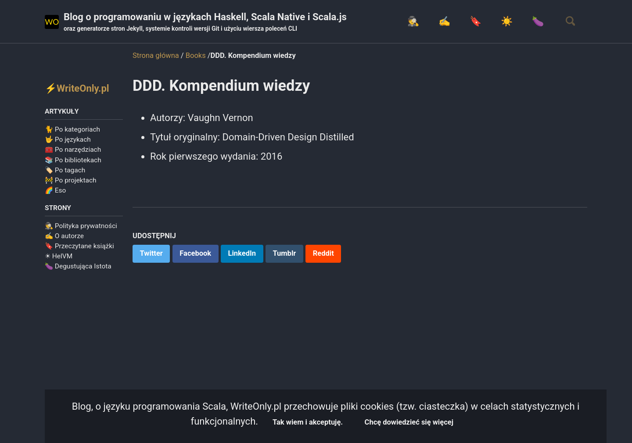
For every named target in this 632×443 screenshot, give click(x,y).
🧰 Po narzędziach (73, 150)
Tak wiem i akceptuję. (308, 422)
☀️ (506, 21)
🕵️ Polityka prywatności (81, 226)
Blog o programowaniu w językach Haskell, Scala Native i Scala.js (205, 22)
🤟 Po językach (68, 139)
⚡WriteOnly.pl (77, 88)
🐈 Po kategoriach (72, 129)
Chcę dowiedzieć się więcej (409, 422)
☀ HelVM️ (58, 256)
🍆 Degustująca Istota (78, 266)
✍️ (444, 21)
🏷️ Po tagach (65, 170)
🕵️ (413, 21)
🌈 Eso (55, 190)
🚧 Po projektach (71, 180)
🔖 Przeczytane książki (79, 246)
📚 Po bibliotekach (73, 160)
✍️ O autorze (64, 236)
